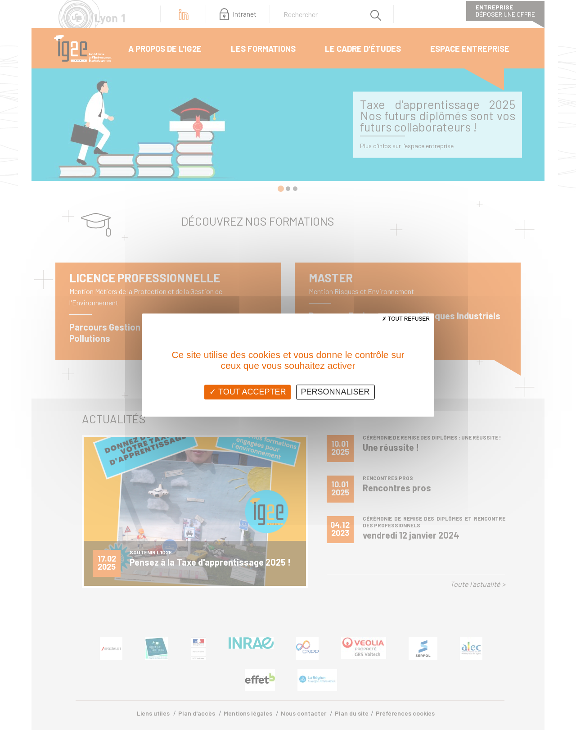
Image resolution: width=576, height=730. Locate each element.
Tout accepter (247, 391)
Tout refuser (406, 319)
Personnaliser (335, 391)
